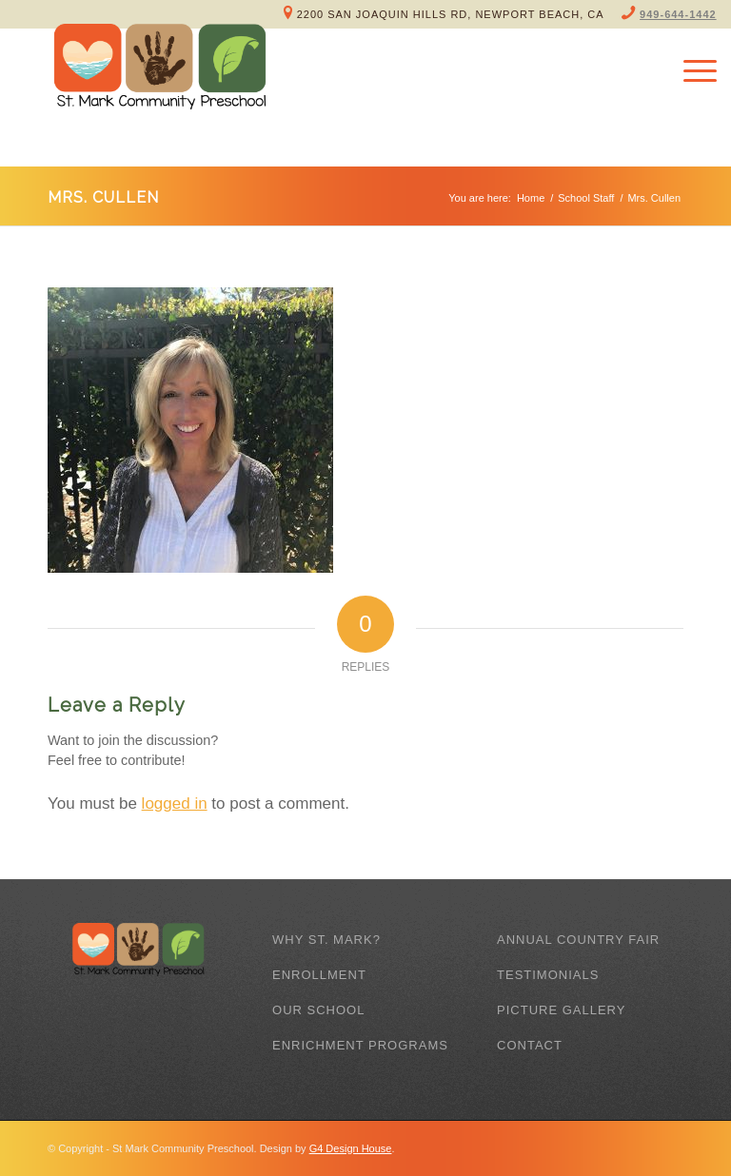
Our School (318, 1010)
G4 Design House (350, 1148)
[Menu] (690, 71)
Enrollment (319, 975)
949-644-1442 (678, 14)
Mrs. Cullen (103, 197)
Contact (530, 1045)
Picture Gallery (561, 1010)
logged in (174, 803)
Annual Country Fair (578, 939)
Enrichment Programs (360, 1045)
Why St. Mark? (326, 939)
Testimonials (548, 975)
